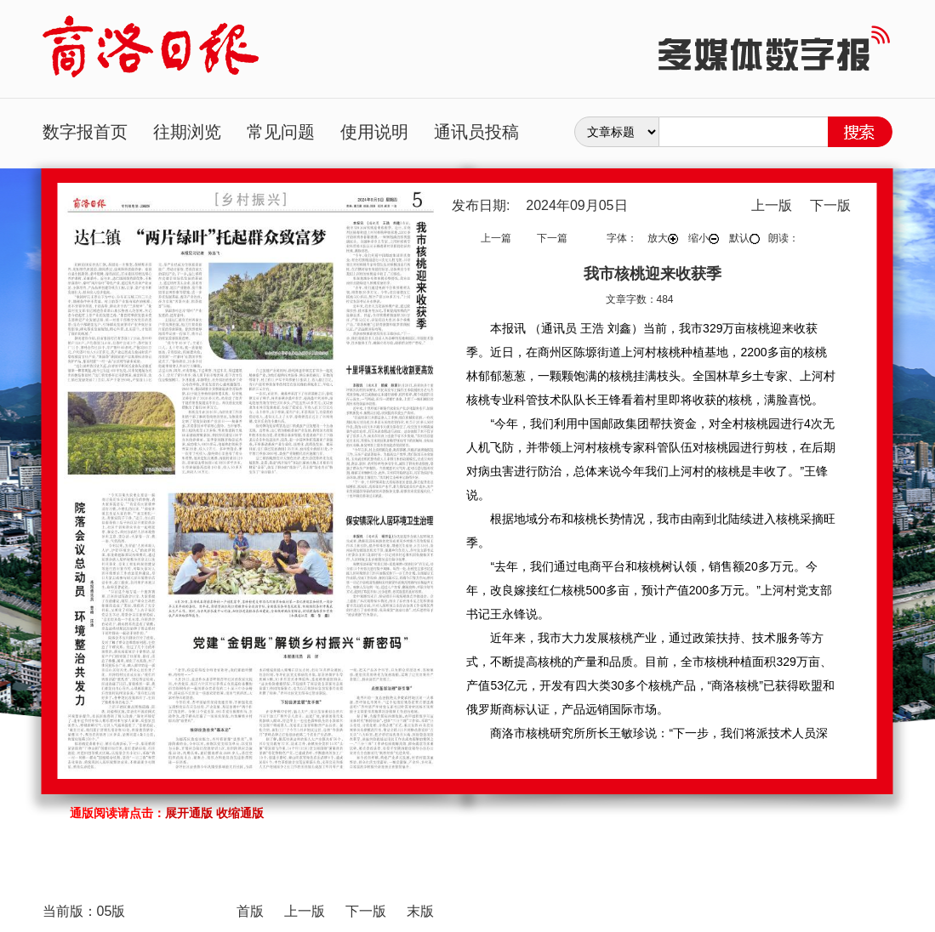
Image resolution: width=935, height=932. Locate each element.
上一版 (771, 205)
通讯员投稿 (476, 131)
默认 (744, 238)
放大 (662, 238)
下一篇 (552, 238)
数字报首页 (85, 131)
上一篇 (496, 238)
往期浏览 (187, 131)
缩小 (703, 238)
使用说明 (374, 131)
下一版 (830, 205)
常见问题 (281, 131)
